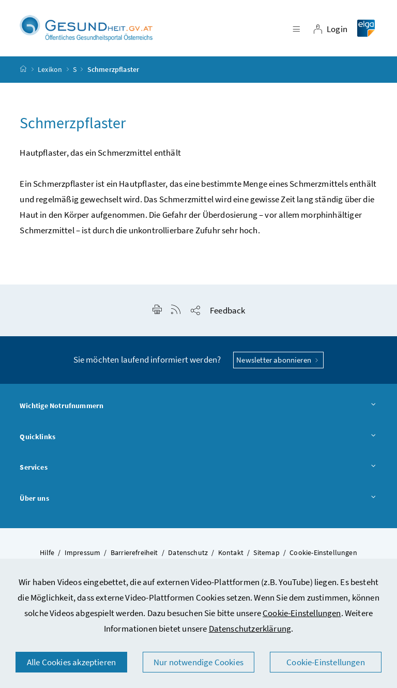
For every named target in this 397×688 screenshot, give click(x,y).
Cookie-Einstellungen (302, 613)
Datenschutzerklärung (250, 628)
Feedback (227, 310)
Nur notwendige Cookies (198, 662)
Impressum (83, 552)
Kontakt (230, 552)
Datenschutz (188, 552)
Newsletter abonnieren (278, 360)
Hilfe (47, 552)
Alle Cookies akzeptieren (71, 662)
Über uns (198, 498)
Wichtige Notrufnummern (198, 406)
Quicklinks (198, 437)
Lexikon (50, 69)
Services (198, 467)
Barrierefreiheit (134, 552)
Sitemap (266, 552)
